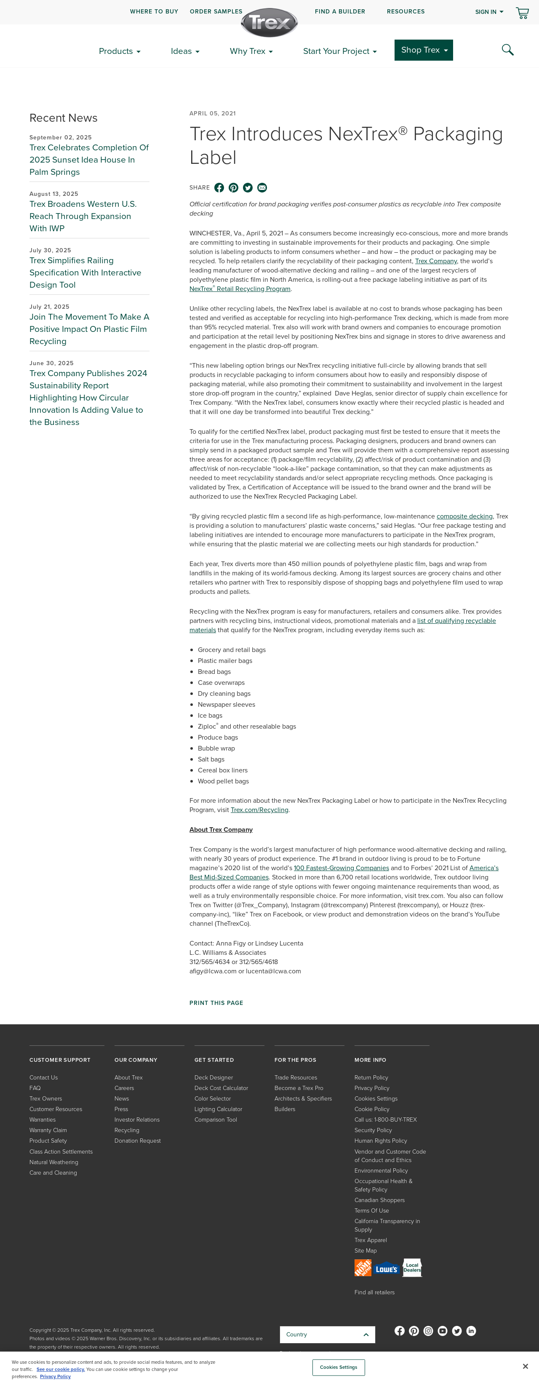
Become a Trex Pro (299, 1088)
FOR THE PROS (296, 1060)
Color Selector (213, 1098)
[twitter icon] (248, 188)
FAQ (35, 1088)
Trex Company (436, 261)
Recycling (127, 1130)
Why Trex (247, 50)
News (122, 1098)
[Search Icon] (508, 50)
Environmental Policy (381, 1170)
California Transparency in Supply (387, 1225)
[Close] (525, 1366)
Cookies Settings (376, 1098)
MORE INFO (371, 1060)
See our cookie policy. (61, 1369)
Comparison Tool (216, 1119)
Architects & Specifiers (303, 1098)
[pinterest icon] (234, 188)
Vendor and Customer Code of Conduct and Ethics (390, 1156)
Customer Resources (55, 1109)
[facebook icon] (219, 188)
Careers (124, 1088)
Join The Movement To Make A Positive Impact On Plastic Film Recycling (89, 328)
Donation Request (138, 1140)
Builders (285, 1109)
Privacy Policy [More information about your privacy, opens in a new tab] (55, 1376)
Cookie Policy (372, 1109)
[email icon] (262, 188)
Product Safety (48, 1140)
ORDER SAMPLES (216, 11)
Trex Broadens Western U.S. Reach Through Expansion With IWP (83, 216)
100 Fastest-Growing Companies (341, 868)
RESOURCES (406, 11)
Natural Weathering (53, 1162)
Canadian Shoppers (380, 1200)
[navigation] (269, 12)
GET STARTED (214, 1060)
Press (121, 1109)
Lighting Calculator (218, 1109)
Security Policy (373, 1130)
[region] (269, 1368)
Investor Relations (137, 1119)
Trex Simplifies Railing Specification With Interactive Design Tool (85, 272)
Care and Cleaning (53, 1172)
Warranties (42, 1119)
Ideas (181, 50)
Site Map (366, 1250)
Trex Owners (45, 1098)
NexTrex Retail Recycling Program (240, 289)
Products (116, 50)
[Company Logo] (269, 22)
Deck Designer (214, 1077)
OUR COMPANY (136, 1060)
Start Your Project (336, 50)
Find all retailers (375, 1292)
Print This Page (216, 1003)
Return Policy (371, 1077)
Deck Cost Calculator (221, 1088)
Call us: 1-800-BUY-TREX (386, 1119)
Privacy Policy (372, 1088)
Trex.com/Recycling (259, 810)
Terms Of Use (372, 1210)
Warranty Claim (48, 1130)
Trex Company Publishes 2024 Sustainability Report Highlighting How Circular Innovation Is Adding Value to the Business (88, 397)
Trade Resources (296, 1077)
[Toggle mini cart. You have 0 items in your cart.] (522, 13)
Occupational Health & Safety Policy (384, 1185)
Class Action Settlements (61, 1151)
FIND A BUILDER (340, 11)
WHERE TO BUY (154, 11)
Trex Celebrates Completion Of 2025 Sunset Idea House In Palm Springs (89, 159)
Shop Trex (420, 49)
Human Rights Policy (381, 1140)
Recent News (63, 117)
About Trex (129, 1077)
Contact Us (43, 1077)
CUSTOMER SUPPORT (60, 1060)
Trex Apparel (371, 1240)
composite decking (465, 516)
